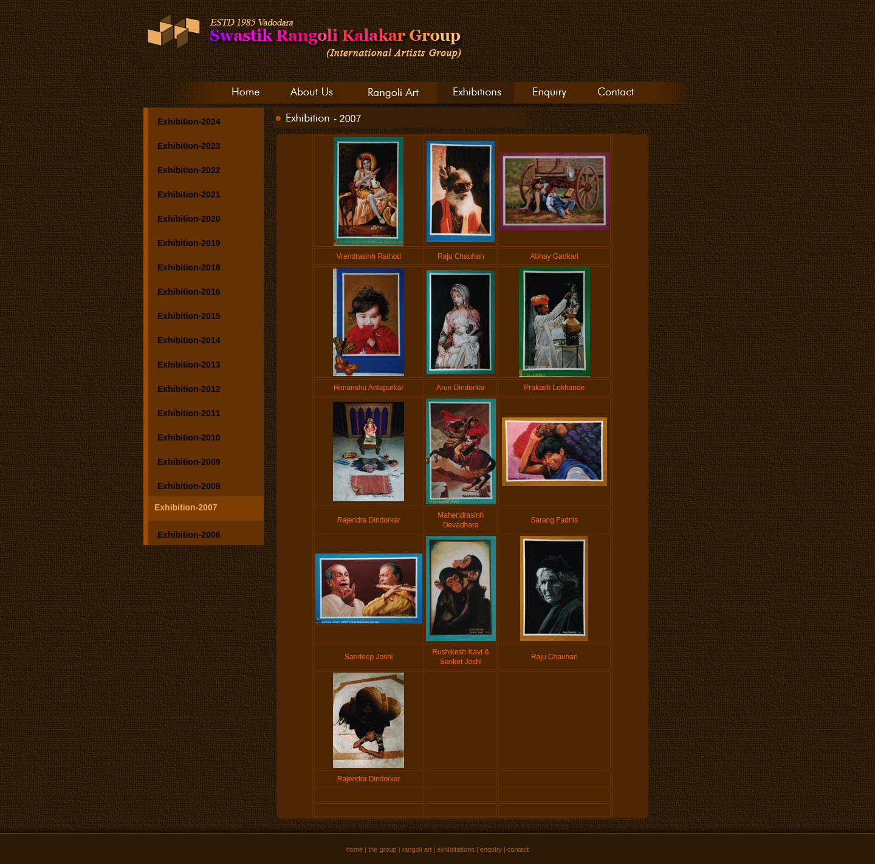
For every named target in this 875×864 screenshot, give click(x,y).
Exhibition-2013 (188, 364)
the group (382, 849)
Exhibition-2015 (188, 316)
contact (518, 849)
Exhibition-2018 (188, 267)
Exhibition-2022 (188, 170)
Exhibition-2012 (188, 389)
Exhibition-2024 (188, 121)
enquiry (491, 849)
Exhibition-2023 (188, 146)
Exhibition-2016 (188, 292)
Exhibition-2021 (188, 194)
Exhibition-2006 (188, 535)
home (354, 849)
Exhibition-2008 (188, 486)
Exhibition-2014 (188, 340)
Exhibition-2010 (188, 437)
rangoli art (417, 849)
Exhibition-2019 (188, 243)
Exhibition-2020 (188, 219)
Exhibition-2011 (188, 413)
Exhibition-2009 (188, 462)
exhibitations (456, 849)
